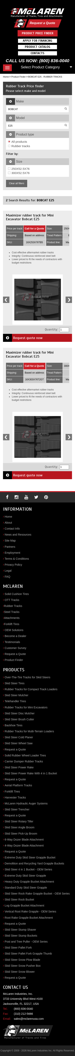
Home (6, 77)
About (8, 522)
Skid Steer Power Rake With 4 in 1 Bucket (31, 773)
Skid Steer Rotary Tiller (19, 821)
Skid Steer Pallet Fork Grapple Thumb (28, 953)
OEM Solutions (14, 630)
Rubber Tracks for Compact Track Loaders (31, 689)
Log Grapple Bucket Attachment (24, 905)
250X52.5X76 (19, 168)
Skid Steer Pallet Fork (18, 947)
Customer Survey (15, 648)
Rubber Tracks (13, 606)
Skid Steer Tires (14, 683)
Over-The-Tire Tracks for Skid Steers (27, 677)
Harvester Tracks (15, 797)
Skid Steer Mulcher (16, 695)
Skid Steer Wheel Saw (18, 743)
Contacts (37, 53)
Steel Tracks (11, 612)
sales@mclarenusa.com (29, 1018)
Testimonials (12, 642)
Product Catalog (37, 47)
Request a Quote (42, 23)
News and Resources (18, 534)
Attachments (12, 617)
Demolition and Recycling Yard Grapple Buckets (34, 863)
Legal (8, 570)
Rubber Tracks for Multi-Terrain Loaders (29, 731)
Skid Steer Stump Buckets (21, 935)
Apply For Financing (37, 40)
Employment (12, 552)
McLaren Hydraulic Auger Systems (26, 803)
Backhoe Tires (13, 725)
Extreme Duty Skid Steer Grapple (25, 875)
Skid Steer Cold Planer (19, 737)
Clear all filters (16, 183)
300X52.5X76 (19, 173)
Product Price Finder (37, 33)
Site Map (10, 540)
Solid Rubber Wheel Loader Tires (25, 755)
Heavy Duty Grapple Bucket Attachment (29, 881)
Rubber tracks (19, 146)
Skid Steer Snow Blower (20, 971)
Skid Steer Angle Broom (19, 827)
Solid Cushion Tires (17, 594)
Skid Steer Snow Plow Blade (22, 959)
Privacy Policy (13, 564)
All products (17, 141)
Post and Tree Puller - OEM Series (26, 941)
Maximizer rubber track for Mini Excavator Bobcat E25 (30, 217)
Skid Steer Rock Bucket (19, 899)
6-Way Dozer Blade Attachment (24, 839)
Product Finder (18, 77)
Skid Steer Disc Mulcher (19, 713)
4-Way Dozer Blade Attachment (24, 845)
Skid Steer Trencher (17, 809)
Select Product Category (40, 67)
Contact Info (12, 528)
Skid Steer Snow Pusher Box (23, 965)
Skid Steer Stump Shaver (20, 929)
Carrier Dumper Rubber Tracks (24, 761)
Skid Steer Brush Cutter (19, 719)
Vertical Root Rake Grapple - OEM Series (30, 911)
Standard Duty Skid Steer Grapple (26, 887)
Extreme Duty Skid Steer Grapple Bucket (30, 857)
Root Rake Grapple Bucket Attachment (29, 917)
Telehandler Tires (15, 701)
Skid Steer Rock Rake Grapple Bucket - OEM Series (37, 893)
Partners (10, 546)
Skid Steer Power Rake (19, 767)
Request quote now (23, 338)
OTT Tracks (12, 600)
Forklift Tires (11, 624)
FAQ (7, 576)
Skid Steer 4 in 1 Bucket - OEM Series (28, 869)
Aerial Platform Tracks (18, 785)
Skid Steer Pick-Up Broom (21, 833)
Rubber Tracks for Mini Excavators (26, 707)
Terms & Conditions (17, 558)
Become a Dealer (15, 636)
